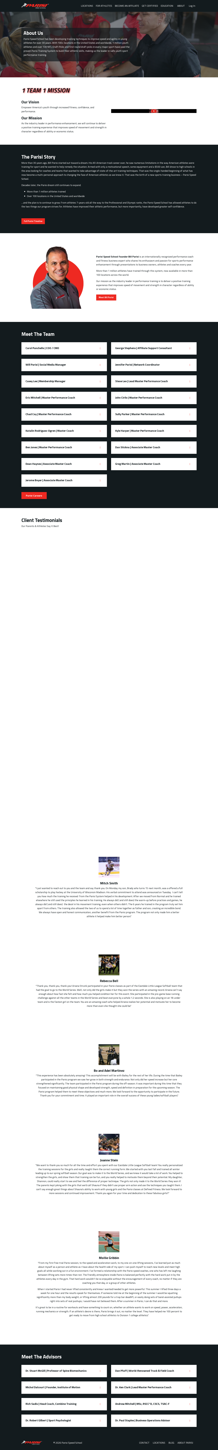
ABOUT (181, 6)
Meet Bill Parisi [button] (107, 298)
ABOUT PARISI (185, 1443)
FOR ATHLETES (101, 6)
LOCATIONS (84, 6)
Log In (192, 6)
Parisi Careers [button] (34, 496)
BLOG (171, 1443)
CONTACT (144, 1443)
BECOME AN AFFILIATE (125, 6)
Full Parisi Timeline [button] (34, 221)
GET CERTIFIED (148, 6)
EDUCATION (167, 6)
